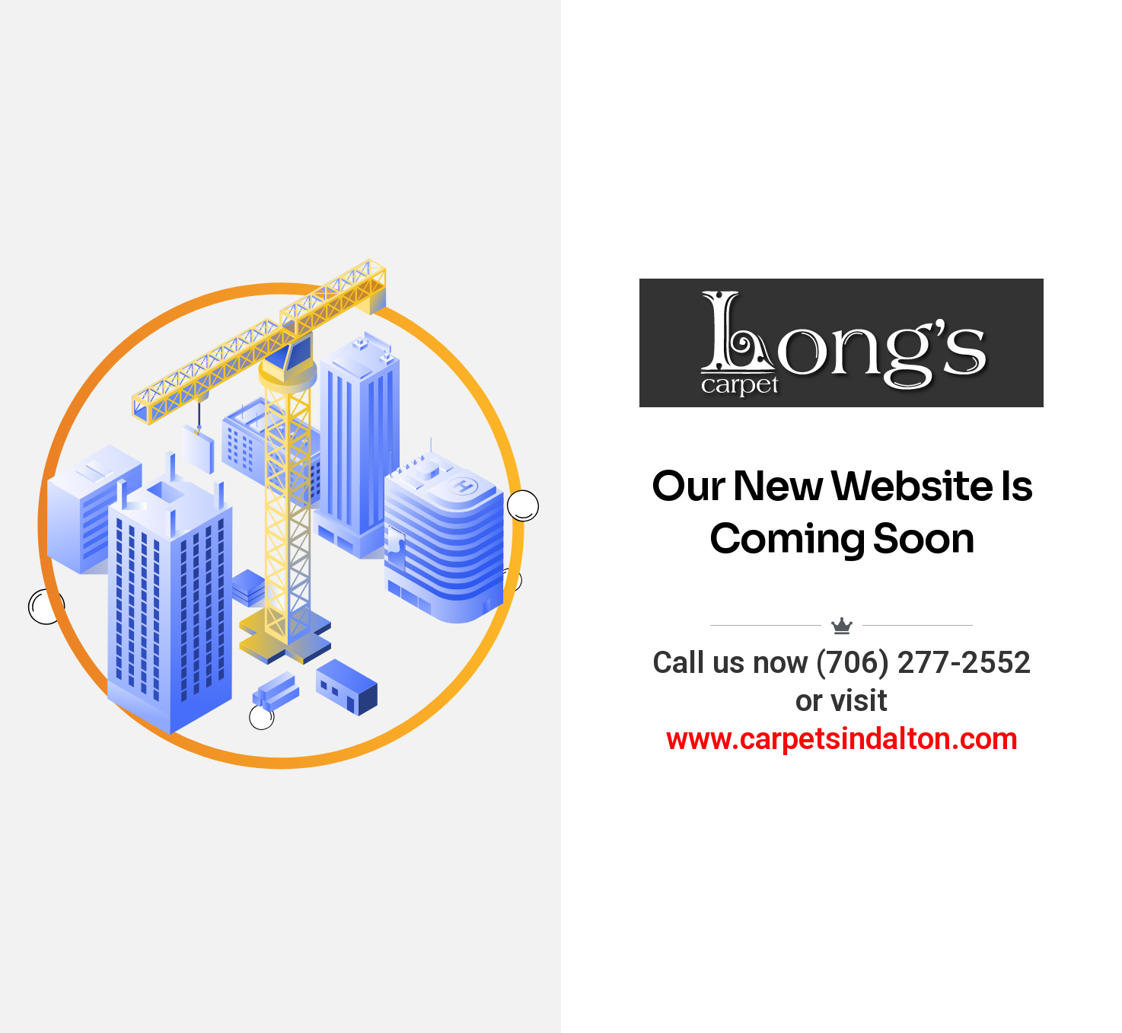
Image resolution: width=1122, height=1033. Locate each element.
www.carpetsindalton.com (842, 739)
